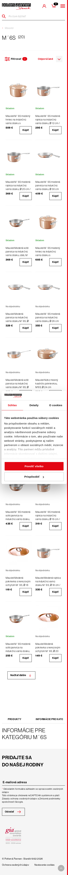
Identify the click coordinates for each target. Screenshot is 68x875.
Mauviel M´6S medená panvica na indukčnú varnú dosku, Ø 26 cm (47, 317)
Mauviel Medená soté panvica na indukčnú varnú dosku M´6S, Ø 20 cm (17, 385)
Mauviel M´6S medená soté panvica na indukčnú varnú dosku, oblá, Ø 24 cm (18, 517)
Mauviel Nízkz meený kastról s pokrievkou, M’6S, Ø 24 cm (46, 384)
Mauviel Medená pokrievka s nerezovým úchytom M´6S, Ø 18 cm (18, 583)
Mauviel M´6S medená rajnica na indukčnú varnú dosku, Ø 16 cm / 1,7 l (47, 517)
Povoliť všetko (34, 466)
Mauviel (9, 28)
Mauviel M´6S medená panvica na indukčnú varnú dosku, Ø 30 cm (47, 185)
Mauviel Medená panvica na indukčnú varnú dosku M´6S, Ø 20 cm (17, 319)
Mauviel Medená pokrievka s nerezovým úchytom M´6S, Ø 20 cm (47, 649)
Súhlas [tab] (12, 405)
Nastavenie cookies (44, 865)
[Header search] (5, 16)
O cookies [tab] (55, 405)
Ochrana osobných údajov (15, 865)
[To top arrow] (61, 868)
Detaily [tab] (34, 405)
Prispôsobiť (34, 476)
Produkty (14, 719)
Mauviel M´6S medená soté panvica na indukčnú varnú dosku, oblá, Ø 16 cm (18, 649)
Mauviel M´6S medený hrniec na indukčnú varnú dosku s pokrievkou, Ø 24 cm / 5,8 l (47, 255)
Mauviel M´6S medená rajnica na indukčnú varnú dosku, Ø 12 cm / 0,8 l (47, 121)
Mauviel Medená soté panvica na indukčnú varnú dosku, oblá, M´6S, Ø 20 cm (17, 253)
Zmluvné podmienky (49, 798)
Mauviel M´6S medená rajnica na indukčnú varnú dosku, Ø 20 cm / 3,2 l (18, 187)
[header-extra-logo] (16, 6)
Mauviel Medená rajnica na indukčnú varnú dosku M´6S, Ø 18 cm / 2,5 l (48, 583)
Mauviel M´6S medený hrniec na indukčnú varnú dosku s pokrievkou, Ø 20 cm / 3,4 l (18, 123)
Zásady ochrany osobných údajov (19, 798)
